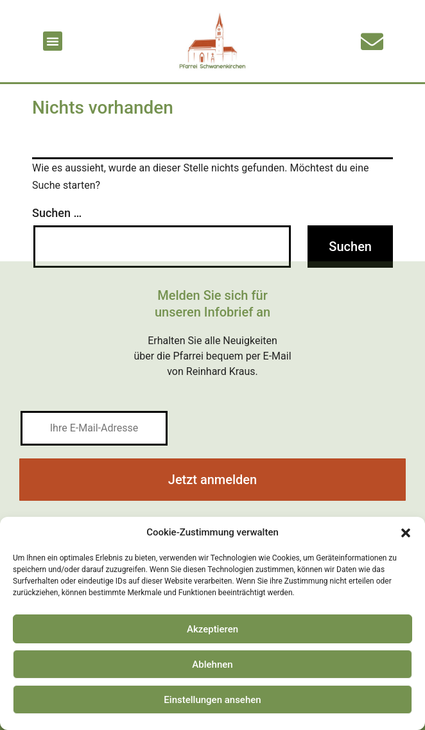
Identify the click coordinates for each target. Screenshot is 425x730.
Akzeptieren (212, 629)
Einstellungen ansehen (212, 700)
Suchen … (57, 213)
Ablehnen (212, 664)
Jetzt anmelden (212, 479)
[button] (405, 532)
